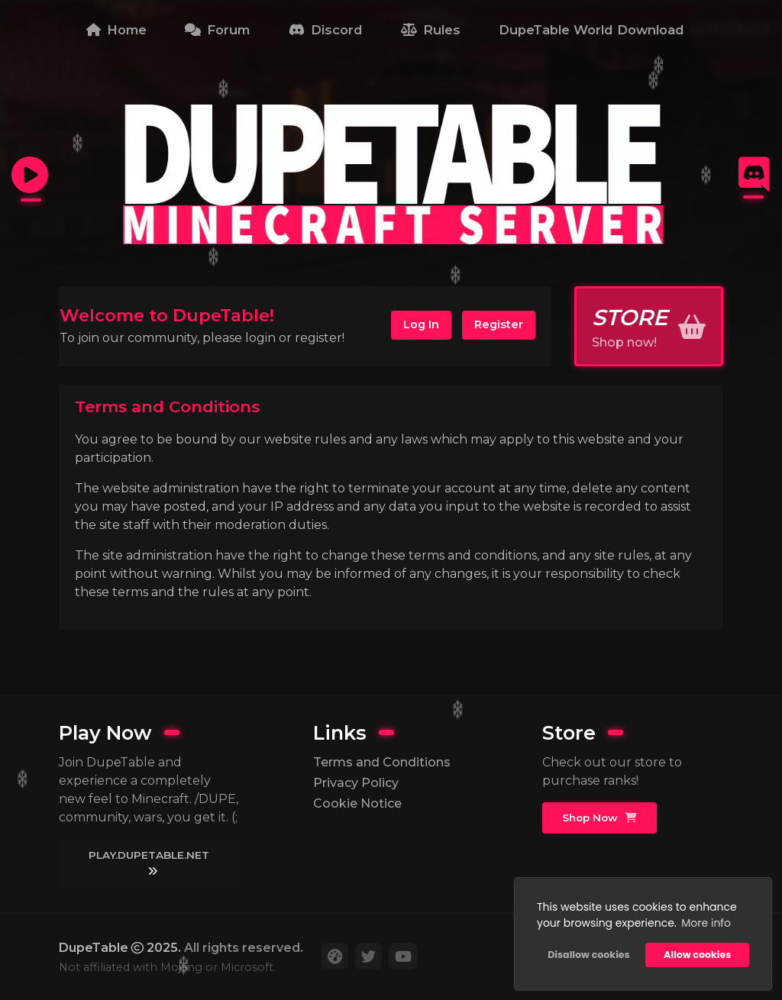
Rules (430, 29)
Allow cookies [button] (697, 954)
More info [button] (706, 923)
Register (498, 324)
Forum (217, 29)
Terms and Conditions (382, 762)
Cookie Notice (357, 803)
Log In (421, 324)
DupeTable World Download (591, 29)
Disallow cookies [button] (588, 954)
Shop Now (599, 817)
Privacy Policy (356, 783)
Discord (326, 29)
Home (116, 29)
